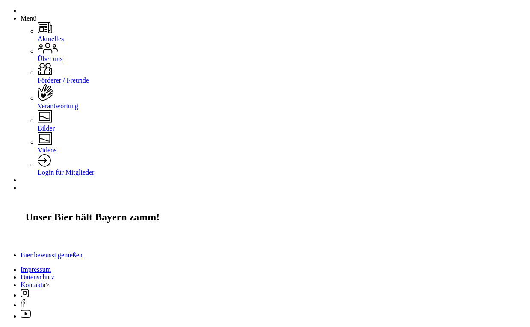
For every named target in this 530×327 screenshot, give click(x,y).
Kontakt (32, 284)
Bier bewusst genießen (52, 255)
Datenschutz (37, 277)
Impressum (36, 269)
